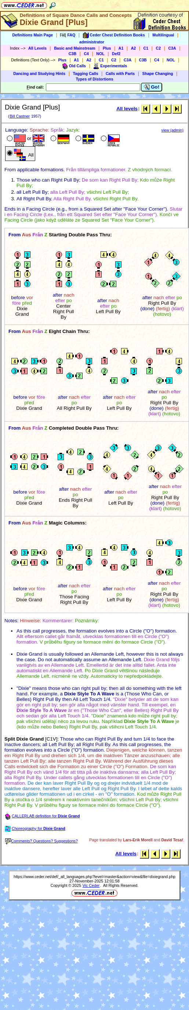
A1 (121, 48)
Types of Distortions (94, 79)
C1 (146, 48)
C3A (172, 48)
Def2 (116, 53)
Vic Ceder (91, 885)
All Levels (37, 48)
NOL (100, 53)
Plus (107, 48)
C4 (86, 53)
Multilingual (163, 35)
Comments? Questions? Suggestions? (41, 841)
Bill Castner (19, 116)
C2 (158, 48)
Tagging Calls (85, 73)
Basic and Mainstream (74, 48)
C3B (72, 53)
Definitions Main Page (32, 35)
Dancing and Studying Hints (39, 73)
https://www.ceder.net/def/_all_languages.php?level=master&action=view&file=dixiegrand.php (94, 876)
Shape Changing (157, 73)
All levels (127, 108)
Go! (152, 87)
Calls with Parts (120, 73)
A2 (133, 48)
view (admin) (172, 130)
